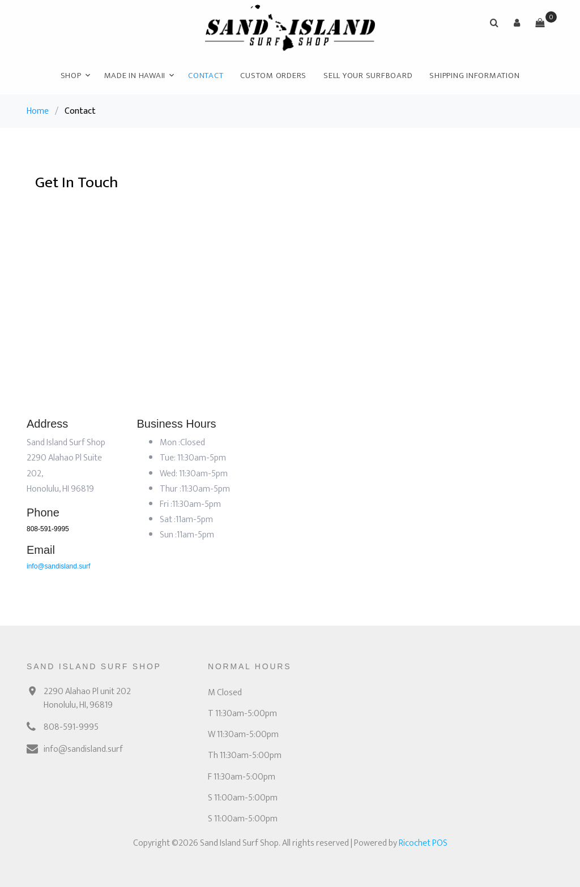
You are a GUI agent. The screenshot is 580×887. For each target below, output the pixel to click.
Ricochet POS (423, 843)
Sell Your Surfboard (367, 75)
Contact (205, 75)
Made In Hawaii (135, 75)
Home (38, 111)
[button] (517, 22)
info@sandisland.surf (58, 566)
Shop (71, 75)
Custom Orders (273, 75)
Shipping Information (474, 75)
